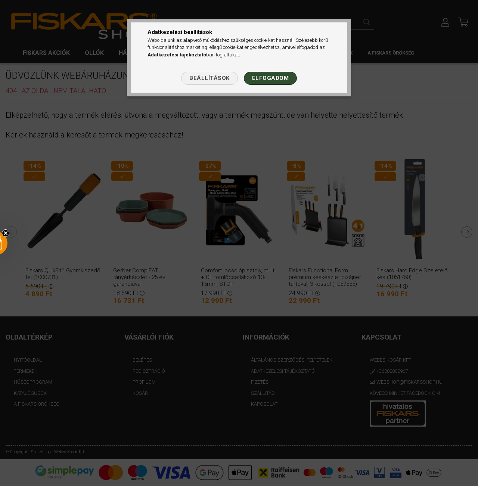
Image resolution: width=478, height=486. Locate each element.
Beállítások (209, 78)
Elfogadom (270, 78)
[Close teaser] (5, 233)
